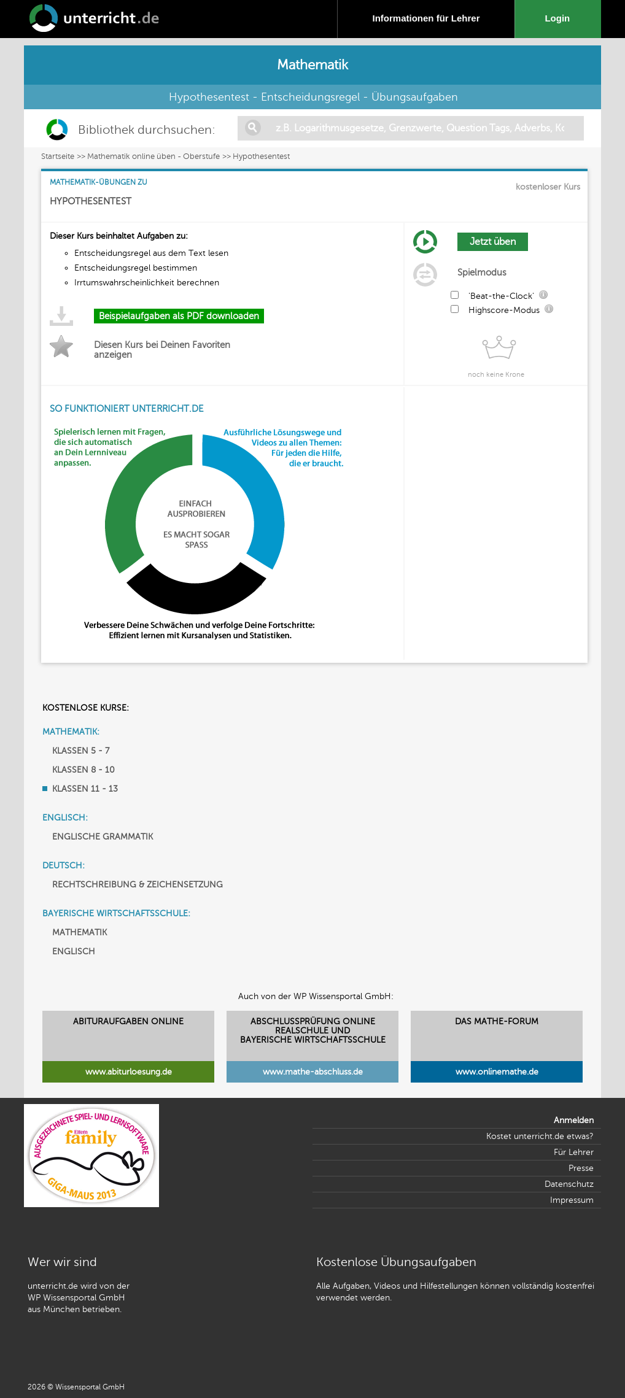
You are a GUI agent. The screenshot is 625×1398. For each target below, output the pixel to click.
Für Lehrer (574, 1152)
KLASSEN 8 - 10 (83, 769)
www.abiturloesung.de (128, 1071)
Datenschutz (569, 1184)
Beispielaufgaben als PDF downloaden (179, 316)
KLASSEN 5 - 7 (80, 750)
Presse (581, 1168)
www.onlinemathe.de (497, 1071)
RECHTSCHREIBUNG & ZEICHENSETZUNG (137, 884)
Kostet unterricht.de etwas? (540, 1136)
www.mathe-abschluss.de (313, 1071)
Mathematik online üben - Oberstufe (153, 156)
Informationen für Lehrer (425, 18)
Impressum (572, 1200)
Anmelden (574, 1120)
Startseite (57, 156)
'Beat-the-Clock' (501, 296)
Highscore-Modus (504, 310)
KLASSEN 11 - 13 (85, 789)
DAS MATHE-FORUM (496, 1021)
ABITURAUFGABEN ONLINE (128, 1021)
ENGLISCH (73, 951)
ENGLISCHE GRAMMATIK (102, 836)
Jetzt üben (493, 241)
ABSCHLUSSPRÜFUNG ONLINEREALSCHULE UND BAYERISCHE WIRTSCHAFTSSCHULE (313, 1031)
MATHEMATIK (79, 932)
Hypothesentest (261, 156)
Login (560, 18)
